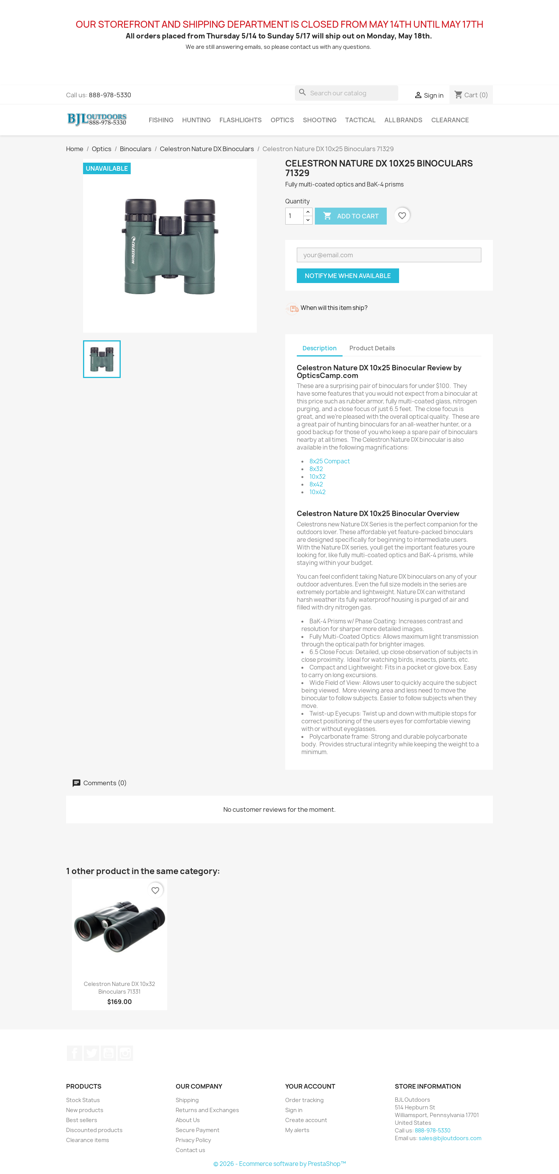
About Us (188, 1120)
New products (84, 1110)
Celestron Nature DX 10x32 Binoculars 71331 (119, 987)
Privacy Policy (193, 1140)
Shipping (187, 1100)
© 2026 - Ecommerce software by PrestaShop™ (279, 1164)
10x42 (317, 492)
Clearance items (87, 1140)
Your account (310, 1086)
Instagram (125, 1053)
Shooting (319, 120)
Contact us (190, 1150)
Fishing (161, 120)
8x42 (316, 484)
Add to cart (351, 216)
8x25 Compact (329, 461)
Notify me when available (348, 275)
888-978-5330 (110, 95)
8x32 (316, 469)
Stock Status (83, 1100)
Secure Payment (198, 1130)
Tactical (360, 120)
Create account (306, 1120)
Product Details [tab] (372, 348)
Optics (282, 120)
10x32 (317, 477)
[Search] (346, 93)
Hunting (196, 120)
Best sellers (81, 1120)
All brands (403, 120)
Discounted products (94, 1130)
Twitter (91, 1053)
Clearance (450, 120)
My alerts (297, 1130)
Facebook (74, 1053)
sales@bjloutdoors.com (450, 1138)
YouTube (108, 1053)
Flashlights (241, 120)
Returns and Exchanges (207, 1110)
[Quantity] (294, 216)
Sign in (294, 1110)
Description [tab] (320, 348)
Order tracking (304, 1100)
